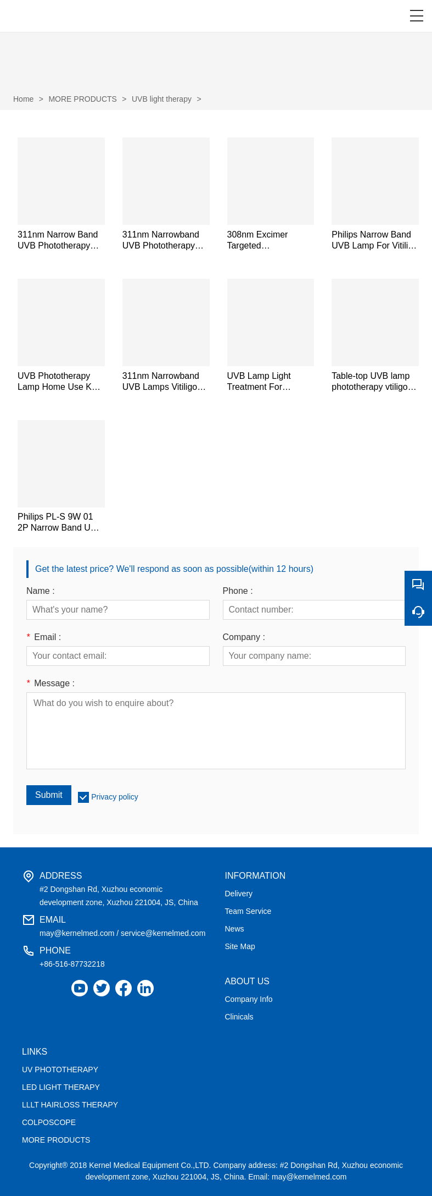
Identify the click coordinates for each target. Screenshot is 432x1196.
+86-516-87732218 (72, 964)
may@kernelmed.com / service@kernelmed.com (122, 933)
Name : (40, 591)
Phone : (238, 591)
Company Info (249, 999)
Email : (43, 637)
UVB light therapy (162, 99)
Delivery (239, 893)
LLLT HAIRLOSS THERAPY (70, 1104)
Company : (244, 637)
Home (23, 99)
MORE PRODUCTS (82, 99)
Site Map (240, 946)
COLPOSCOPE (49, 1122)
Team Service (248, 911)
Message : (50, 683)
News (234, 928)
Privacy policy (114, 796)
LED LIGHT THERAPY (61, 1087)
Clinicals (239, 1016)
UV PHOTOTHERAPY (60, 1069)
